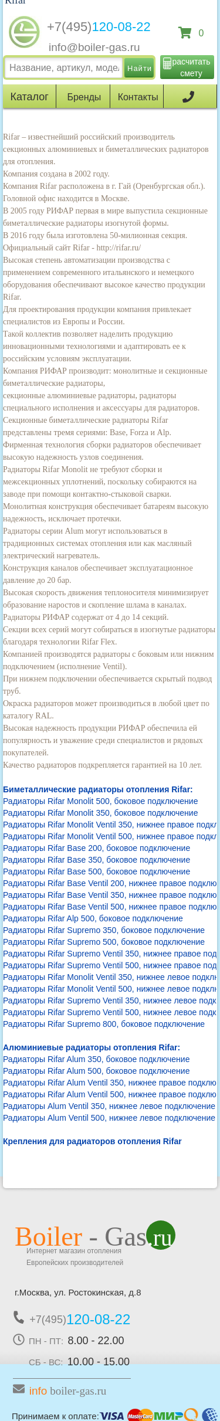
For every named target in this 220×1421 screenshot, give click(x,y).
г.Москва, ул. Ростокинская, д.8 (78, 1292)
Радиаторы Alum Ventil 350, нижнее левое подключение (109, 1106)
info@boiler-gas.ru (94, 47)
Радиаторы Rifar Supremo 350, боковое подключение (104, 930)
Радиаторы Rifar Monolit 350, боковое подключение (100, 813)
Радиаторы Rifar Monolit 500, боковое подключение (100, 801)
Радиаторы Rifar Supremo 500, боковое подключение (104, 942)
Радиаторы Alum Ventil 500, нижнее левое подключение (109, 1117)
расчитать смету (191, 67)
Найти (139, 68)
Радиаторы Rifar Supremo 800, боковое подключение (104, 1024)
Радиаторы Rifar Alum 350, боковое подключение (96, 1059)
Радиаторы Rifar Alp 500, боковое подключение (93, 918)
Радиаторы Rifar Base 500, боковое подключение (96, 871)
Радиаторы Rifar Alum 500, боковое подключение (96, 1071)
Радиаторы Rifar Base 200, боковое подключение (96, 848)
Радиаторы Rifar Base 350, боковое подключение (96, 859)
